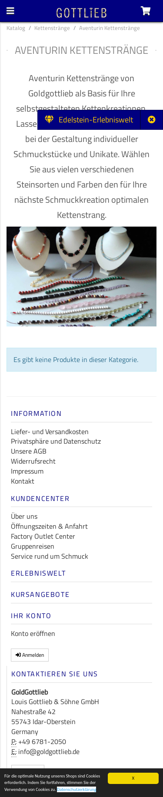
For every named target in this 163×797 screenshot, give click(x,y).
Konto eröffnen (33, 633)
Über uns (24, 516)
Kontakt (22, 481)
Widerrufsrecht (33, 461)
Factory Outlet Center (43, 536)
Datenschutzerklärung (76, 790)
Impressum (27, 471)
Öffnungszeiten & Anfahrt (49, 526)
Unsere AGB (29, 451)
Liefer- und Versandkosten (50, 431)
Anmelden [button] (30, 655)
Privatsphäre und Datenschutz (56, 441)
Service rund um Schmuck (49, 556)
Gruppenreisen (32, 546)
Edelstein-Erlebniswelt (89, 119)
